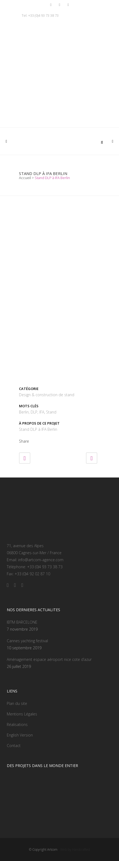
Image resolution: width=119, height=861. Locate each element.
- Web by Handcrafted (73, 849)
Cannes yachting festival (27, 640)
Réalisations (17, 724)
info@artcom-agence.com (40, 559)
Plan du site (17, 703)
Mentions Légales (22, 714)
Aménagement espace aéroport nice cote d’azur (49, 659)
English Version (20, 735)
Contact (14, 745)
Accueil (25, 177)
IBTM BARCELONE (22, 622)
